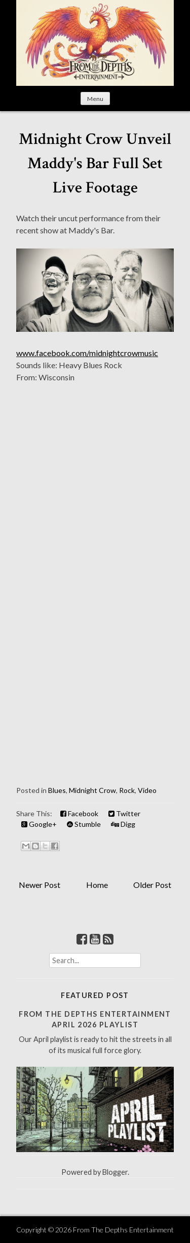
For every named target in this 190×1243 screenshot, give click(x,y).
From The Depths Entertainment (123, 1229)
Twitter (124, 813)
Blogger (115, 1172)
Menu (95, 99)
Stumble (84, 824)
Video (147, 790)
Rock (127, 790)
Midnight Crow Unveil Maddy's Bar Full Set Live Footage (95, 163)
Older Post (152, 884)
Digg (123, 824)
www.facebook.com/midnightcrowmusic (87, 353)
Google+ (39, 824)
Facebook (79, 813)
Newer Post (39, 884)
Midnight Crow (92, 790)
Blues (57, 790)
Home (97, 884)
